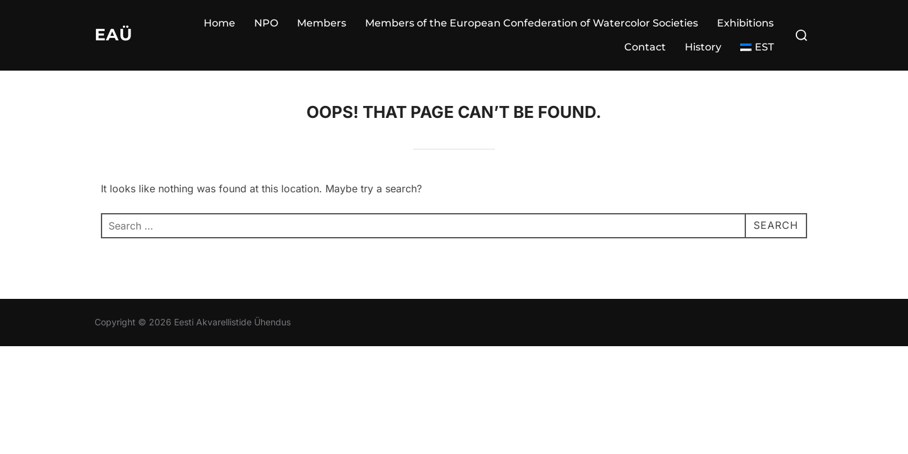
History (703, 47)
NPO (266, 23)
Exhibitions (745, 23)
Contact (645, 47)
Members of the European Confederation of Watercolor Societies (531, 23)
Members (321, 23)
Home (219, 23)
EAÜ (113, 35)
